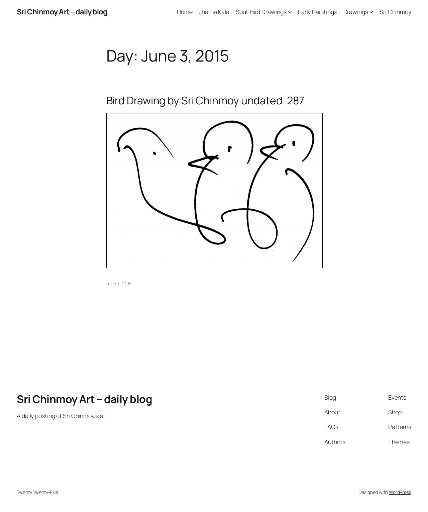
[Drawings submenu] (371, 12)
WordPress (400, 492)
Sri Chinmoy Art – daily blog (62, 12)
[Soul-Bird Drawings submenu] (290, 12)
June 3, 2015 (119, 283)
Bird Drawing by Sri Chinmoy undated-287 (205, 101)
